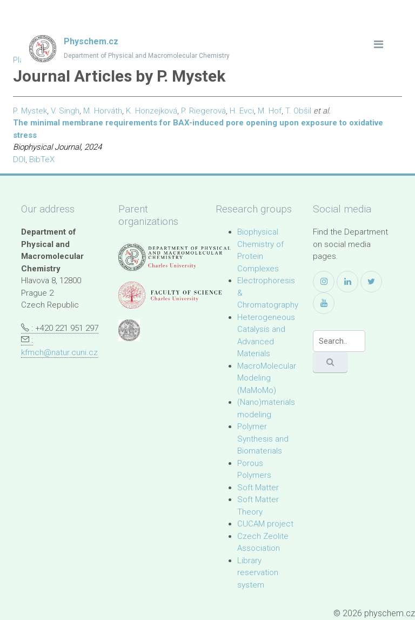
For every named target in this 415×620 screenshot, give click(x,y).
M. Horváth (102, 111)
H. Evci (242, 111)
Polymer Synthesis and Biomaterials (263, 439)
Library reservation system (257, 573)
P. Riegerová (203, 111)
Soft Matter (258, 487)
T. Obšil (298, 111)
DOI (19, 159)
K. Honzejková (151, 111)
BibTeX (42, 159)
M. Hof (270, 111)
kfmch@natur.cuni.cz (59, 352)
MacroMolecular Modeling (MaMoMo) (266, 378)
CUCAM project (265, 524)
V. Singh (65, 111)
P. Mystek (30, 111)
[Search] (339, 341)
